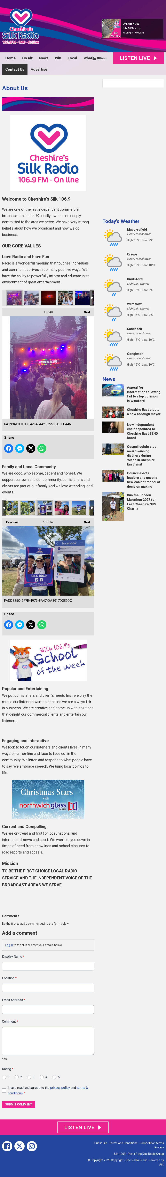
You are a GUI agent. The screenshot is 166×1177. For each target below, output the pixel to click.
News (43, 58)
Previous (10, 521)
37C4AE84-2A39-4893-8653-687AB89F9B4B (79, 508)
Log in (9, 945)
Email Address (13, 1000)
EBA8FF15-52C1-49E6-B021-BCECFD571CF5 (10, 508)
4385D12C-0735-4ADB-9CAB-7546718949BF (65, 298)
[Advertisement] (133, 151)
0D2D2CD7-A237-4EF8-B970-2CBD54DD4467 (82, 298)
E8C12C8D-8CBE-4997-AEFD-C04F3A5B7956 (62, 508)
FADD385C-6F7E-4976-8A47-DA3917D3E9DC (45, 508)
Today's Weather (121, 221)
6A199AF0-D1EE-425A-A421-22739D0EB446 (14, 298)
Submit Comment (18, 1104)
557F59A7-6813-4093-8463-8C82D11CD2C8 (28, 508)
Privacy (159, 1147)
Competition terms (152, 1143)
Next (85, 311)
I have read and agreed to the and (48, 1090)
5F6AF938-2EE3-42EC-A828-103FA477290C (48, 298)
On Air (27, 58)
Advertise (39, 69)
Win (58, 58)
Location (9, 978)
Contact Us (14, 69)
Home (10, 58)
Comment (10, 1021)
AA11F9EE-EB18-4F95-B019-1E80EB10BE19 (31, 298)
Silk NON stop (132, 28)
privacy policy (60, 1087)
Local (72, 58)
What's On (92, 58)
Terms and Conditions (123, 1143)
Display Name (13, 957)
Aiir (161, 1164)
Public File (100, 1143)
